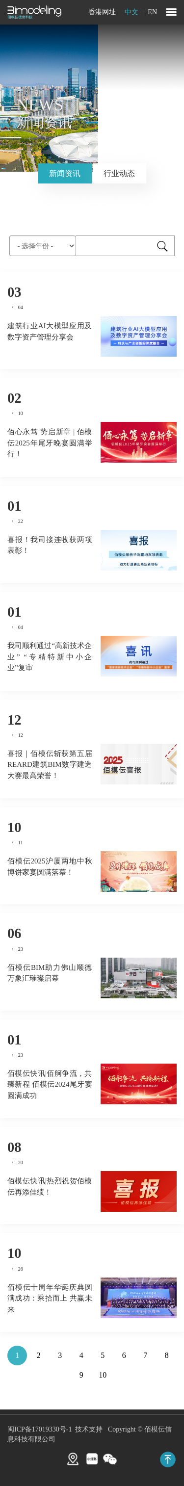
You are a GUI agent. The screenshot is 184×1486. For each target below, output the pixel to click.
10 (102, 1375)
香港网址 (102, 12)
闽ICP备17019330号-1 (39, 1429)
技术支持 (89, 1429)
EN (152, 12)
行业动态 (119, 173)
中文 (132, 12)
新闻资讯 (64, 173)
